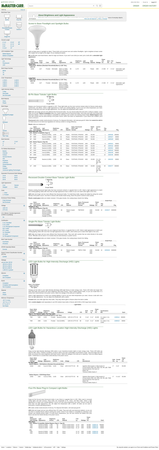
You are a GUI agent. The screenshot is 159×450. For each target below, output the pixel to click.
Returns (15, 447)
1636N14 (117, 317)
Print (99, 18)
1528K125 (95, 433)
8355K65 (107, 250)
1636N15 (117, 321)
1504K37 (107, 210)
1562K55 (110, 159)
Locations (8, 447)
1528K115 (95, 426)
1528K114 (95, 425)
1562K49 (110, 155)
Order (136, 6)
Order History (149, 6)
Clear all (23, 9)
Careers (21, 447)
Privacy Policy (154, 447)
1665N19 (110, 150)
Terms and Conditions (142, 447)
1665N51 (110, 148)
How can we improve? (90, 18)
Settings (63, 447)
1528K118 (95, 428)
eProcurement (47, 447)
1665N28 (110, 139)
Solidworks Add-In (37, 447)
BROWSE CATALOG (8, 2)
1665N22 (110, 143)
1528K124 (95, 431)
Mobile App (28, 447)
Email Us (145, 2)
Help (58, 447)
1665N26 (110, 134)
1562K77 (110, 166)
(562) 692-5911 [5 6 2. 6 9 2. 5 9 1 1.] (135, 2)
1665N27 (110, 137)
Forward (105, 18)
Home (2, 447)
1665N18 (110, 146)
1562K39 (110, 152)
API (54, 447)
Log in (153, 2)
